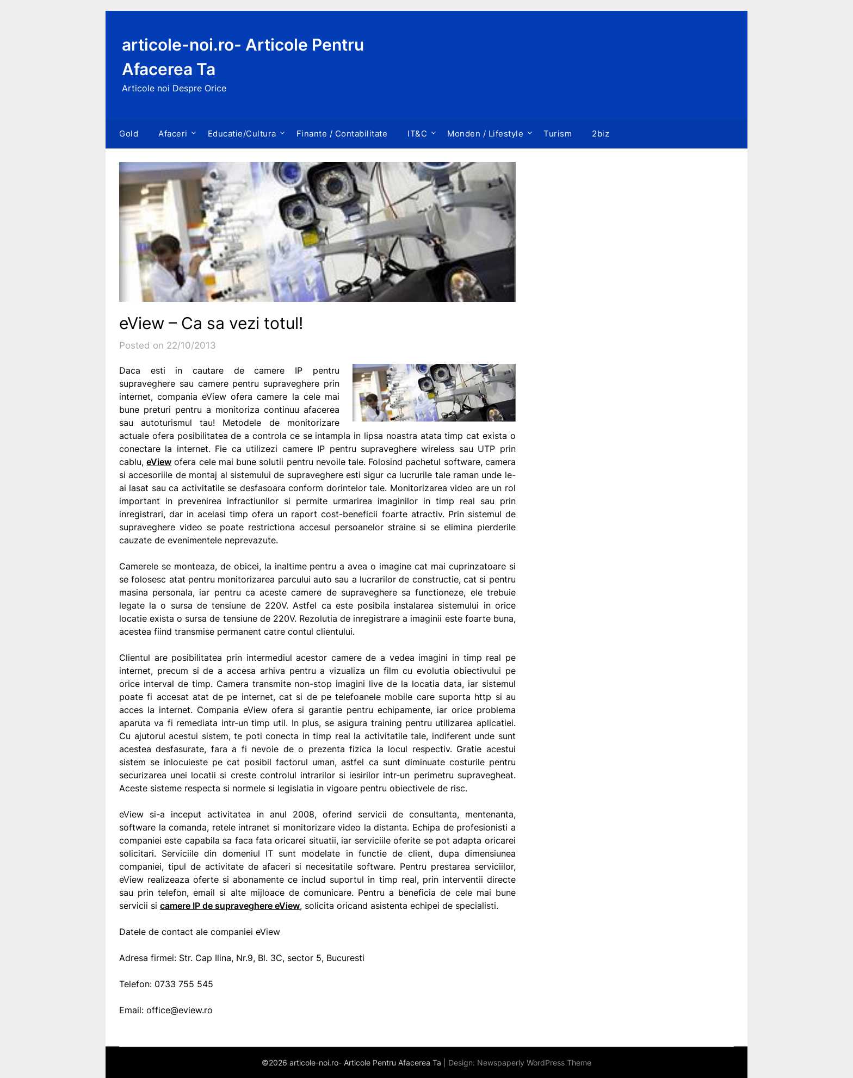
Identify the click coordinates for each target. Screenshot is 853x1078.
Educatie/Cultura (242, 133)
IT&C (417, 133)
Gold (128, 133)
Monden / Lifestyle (485, 133)
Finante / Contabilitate (342, 133)
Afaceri (173, 133)
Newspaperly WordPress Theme (534, 1062)
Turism (557, 133)
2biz (600, 133)
